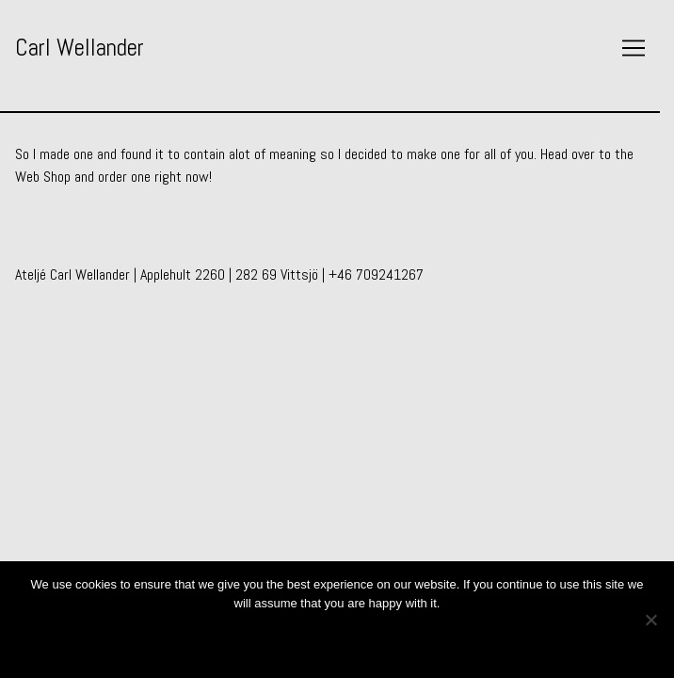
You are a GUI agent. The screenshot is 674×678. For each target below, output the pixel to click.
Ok (337, 638)
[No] (650, 619)
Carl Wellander (79, 47)
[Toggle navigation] (633, 48)
